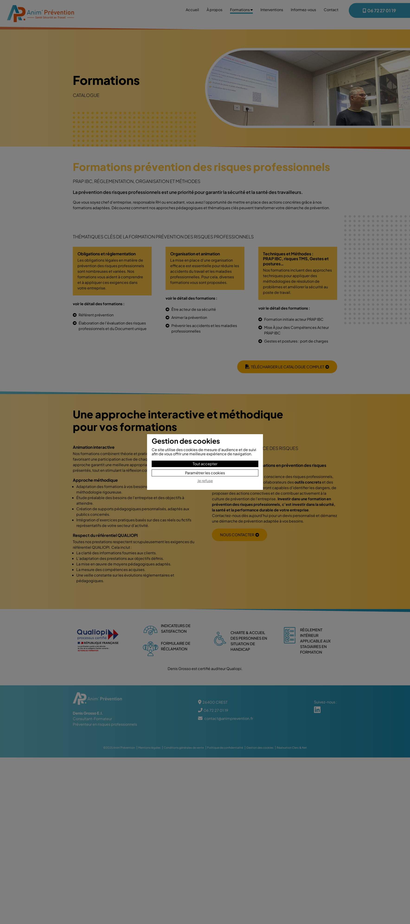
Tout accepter (205, 463)
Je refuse (205, 481)
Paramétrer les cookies (205, 472)
